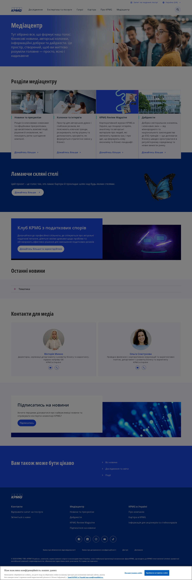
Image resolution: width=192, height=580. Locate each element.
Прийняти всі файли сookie (157, 573)
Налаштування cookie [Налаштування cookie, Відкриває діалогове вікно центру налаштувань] (133, 573)
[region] (96, 573)
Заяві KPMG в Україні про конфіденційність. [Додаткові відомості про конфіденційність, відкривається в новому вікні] (85, 577)
